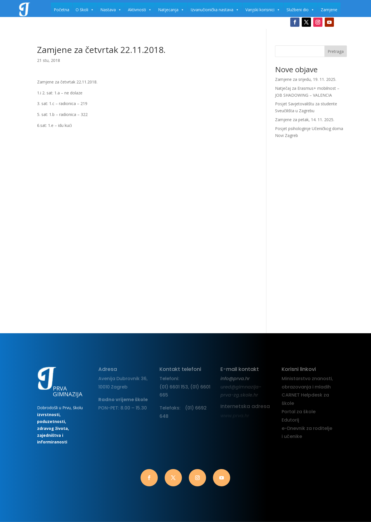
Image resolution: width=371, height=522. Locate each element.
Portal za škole (299, 411)
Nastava (111, 10)
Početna (61, 9)
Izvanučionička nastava (215, 10)
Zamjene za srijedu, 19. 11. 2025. (305, 79)
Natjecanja (171, 10)
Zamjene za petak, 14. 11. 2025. (304, 119)
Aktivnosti (140, 10)
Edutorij (290, 420)
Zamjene (329, 9)
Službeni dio (300, 10)
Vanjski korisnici (262, 10)
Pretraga (336, 51)
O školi (85, 10)
